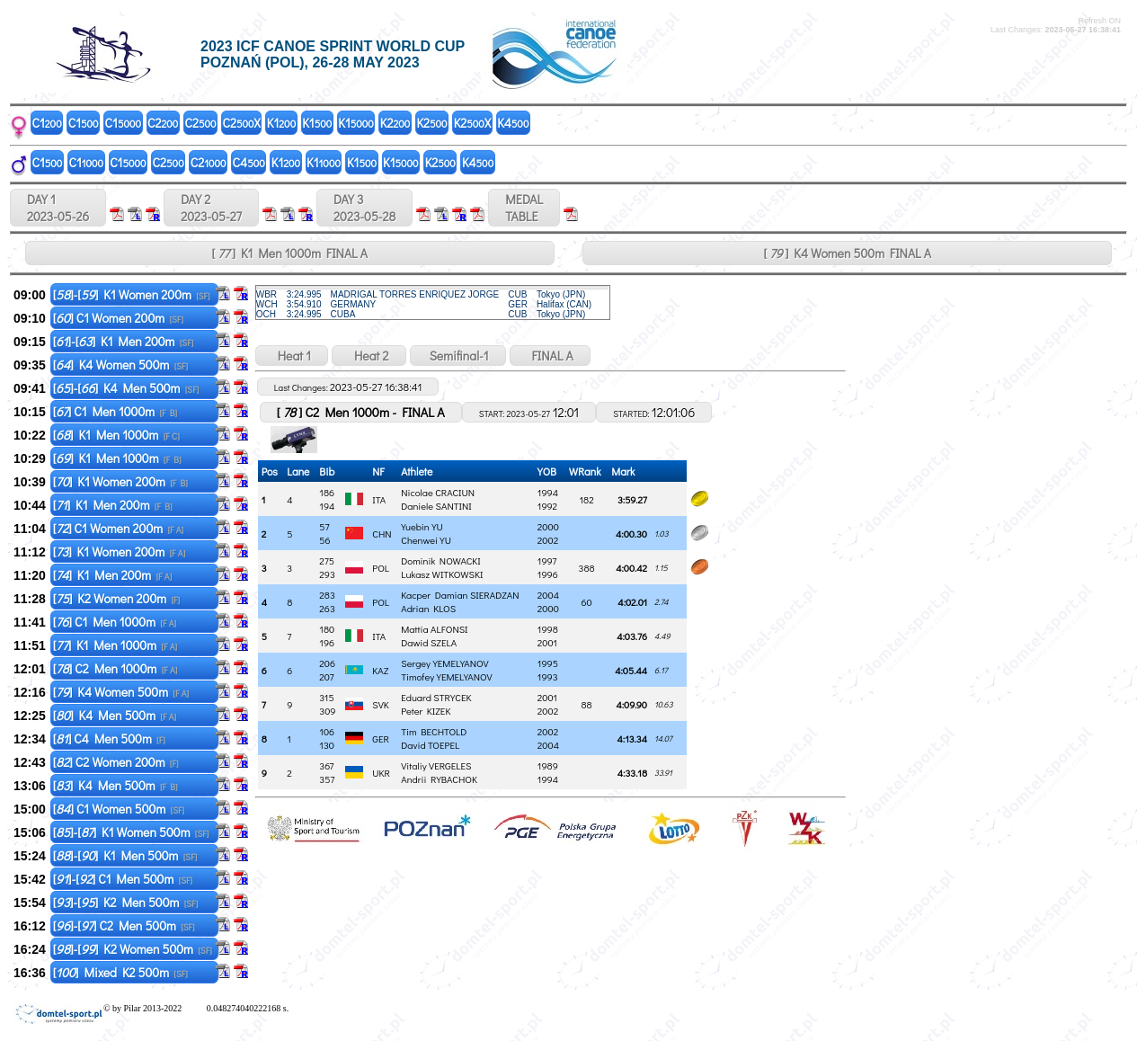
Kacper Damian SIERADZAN (460, 594)
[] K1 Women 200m (120, 481)
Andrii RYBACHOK (439, 779)
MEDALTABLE (524, 208)
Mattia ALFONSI (434, 629)
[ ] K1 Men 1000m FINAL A (289, 253)
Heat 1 (291, 355)
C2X (242, 122)
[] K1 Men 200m (113, 504)
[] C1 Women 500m (118, 808)
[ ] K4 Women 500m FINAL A (847, 253)
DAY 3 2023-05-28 (364, 208)
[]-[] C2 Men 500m (124, 925)
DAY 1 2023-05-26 (58, 208)
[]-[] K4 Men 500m (126, 387)
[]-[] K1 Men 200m (123, 341)
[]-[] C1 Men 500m (122, 878)
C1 (47, 122)
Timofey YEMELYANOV (446, 676)
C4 (249, 162)
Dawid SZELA (429, 642)
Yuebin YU (422, 526)
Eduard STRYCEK (436, 697)
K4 (513, 122)
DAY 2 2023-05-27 (211, 208)
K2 (395, 122)
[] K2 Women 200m (116, 598)
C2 (162, 122)
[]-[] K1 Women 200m (131, 294)
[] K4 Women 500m (121, 364)
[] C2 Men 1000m (115, 668)
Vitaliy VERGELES (436, 765)
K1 (281, 122)
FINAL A (550, 355)
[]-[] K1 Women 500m (131, 832)
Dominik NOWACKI (441, 560)
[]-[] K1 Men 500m (125, 855)
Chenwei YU (426, 540)
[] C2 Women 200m (116, 761)
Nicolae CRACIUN (438, 492)
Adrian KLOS (428, 608)
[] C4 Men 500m (109, 738)
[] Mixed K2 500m (120, 972)
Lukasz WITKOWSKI (442, 574)
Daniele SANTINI (436, 505)
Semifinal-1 (458, 355)
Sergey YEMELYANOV (444, 663)
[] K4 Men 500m (114, 715)
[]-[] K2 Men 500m (126, 902)
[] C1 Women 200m (118, 317)
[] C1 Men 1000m (115, 411)
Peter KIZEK (425, 710)
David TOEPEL (430, 745)
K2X (472, 122)
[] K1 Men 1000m (116, 434)
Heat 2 (368, 355)
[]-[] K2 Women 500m (132, 948)
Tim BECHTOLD (433, 731)
